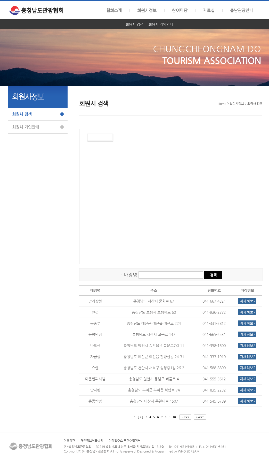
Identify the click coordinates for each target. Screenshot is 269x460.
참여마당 (180, 10)
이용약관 (69, 440)
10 (175, 417)
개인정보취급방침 (91, 440)
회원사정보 (147, 10)
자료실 (209, 10)
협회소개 (114, 10)
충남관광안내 (241, 10)
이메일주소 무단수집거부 (125, 440)
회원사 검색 (134, 24)
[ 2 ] (140, 417)
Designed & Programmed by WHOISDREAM (168, 451)
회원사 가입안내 (161, 24)
